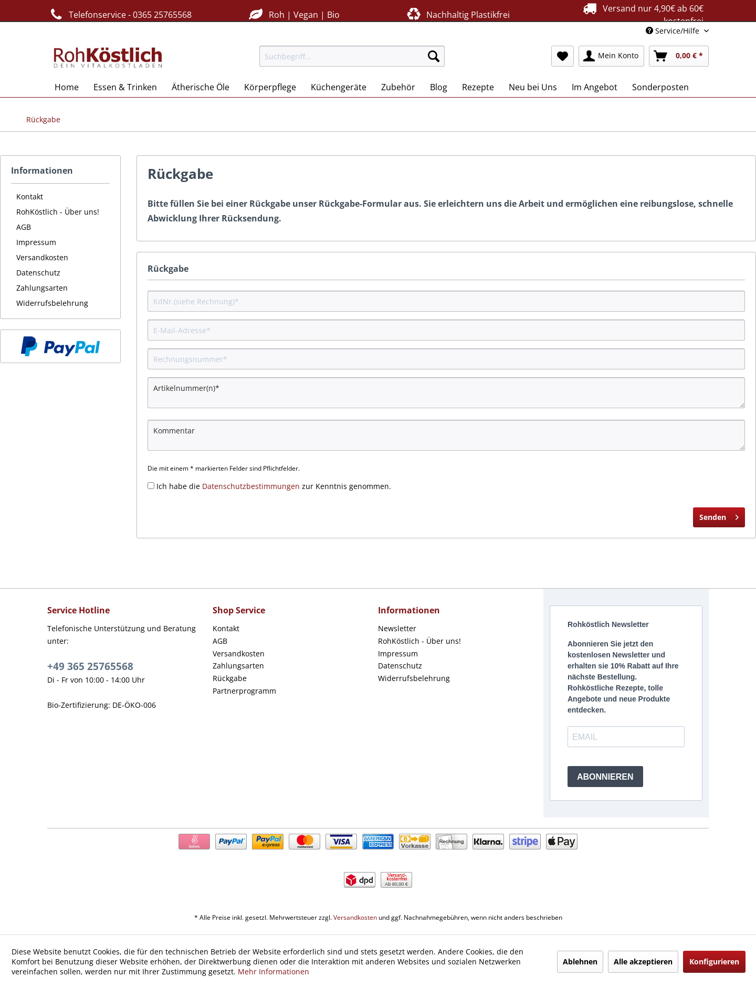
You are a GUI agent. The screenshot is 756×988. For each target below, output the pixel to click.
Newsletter (397, 628)
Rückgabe (230, 678)
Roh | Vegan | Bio (293, 14)
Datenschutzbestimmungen (251, 486)
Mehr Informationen (273, 971)
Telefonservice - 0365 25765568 (119, 14)
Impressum (36, 242)
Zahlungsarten (42, 288)
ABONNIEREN (605, 776)
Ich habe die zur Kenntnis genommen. (273, 486)
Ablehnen (580, 961)
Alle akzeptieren (643, 961)
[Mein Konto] (611, 56)
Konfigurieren (714, 961)
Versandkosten (42, 257)
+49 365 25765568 (90, 666)
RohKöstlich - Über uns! (57, 212)
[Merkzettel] (562, 56)
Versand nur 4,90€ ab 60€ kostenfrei (642, 14)
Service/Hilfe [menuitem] (673, 31)
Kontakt (29, 196)
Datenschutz (38, 273)
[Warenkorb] (679, 56)
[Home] (66, 87)
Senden (719, 515)
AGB (23, 227)
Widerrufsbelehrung (52, 303)
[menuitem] (352, 56)
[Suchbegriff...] (352, 56)
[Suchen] (434, 56)
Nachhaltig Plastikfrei (457, 14)
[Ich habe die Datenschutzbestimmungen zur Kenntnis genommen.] (151, 485)
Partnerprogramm (244, 691)
